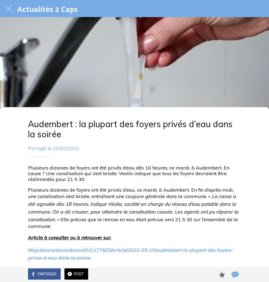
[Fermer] (8, 8)
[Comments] (234, 274)
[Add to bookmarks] (221, 274)
